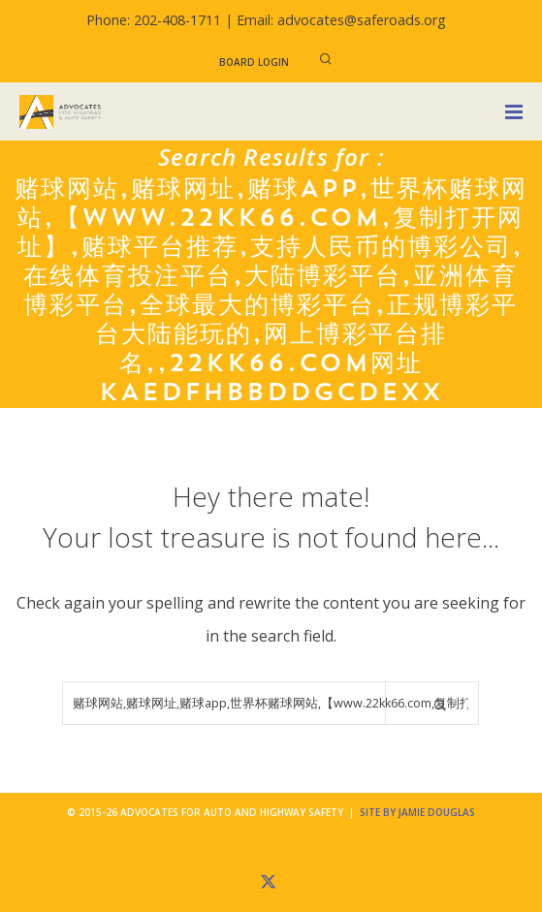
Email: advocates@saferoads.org (341, 20)
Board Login (254, 62)
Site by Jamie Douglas (417, 812)
